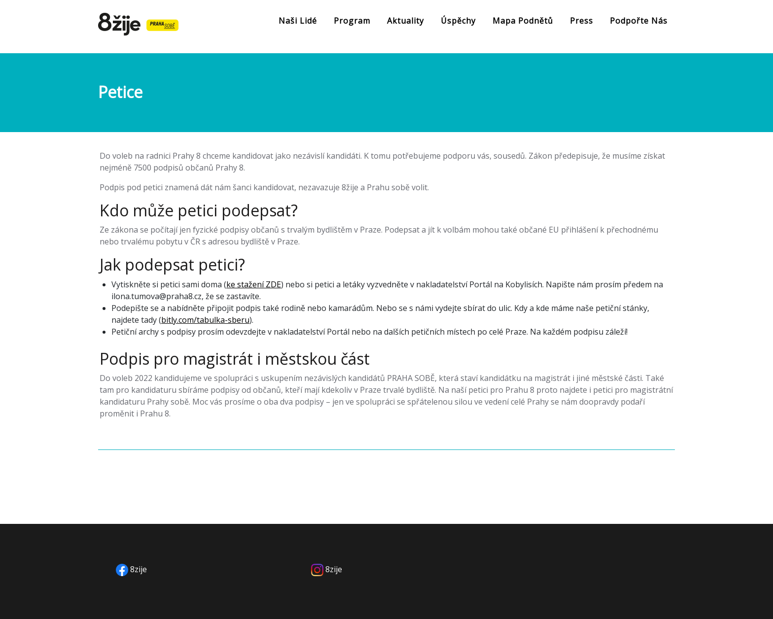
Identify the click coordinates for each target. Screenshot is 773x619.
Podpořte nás (639, 20)
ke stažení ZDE (253, 284)
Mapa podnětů (522, 20)
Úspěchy (458, 20)
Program (352, 20)
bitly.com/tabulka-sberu (205, 319)
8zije (138, 569)
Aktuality (405, 20)
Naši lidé (298, 20)
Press (581, 20)
